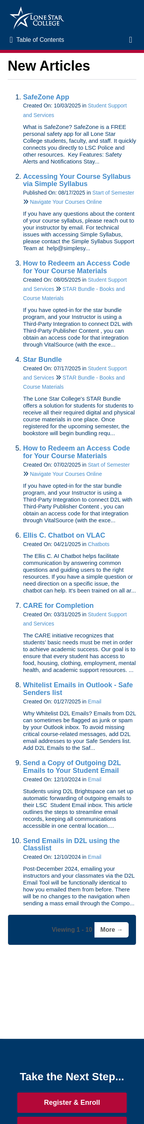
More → (111, 929)
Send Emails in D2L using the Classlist (71, 844)
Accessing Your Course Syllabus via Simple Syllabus (77, 180)
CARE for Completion (58, 605)
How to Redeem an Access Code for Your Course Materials (76, 267)
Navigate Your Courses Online (66, 202)
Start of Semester (113, 193)
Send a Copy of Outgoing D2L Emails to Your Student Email (72, 766)
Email (94, 701)
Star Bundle (42, 359)
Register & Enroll (72, 1102)
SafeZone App (46, 97)
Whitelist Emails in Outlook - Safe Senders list (78, 689)
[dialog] (121, 1101)
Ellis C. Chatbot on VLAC (64, 535)
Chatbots (98, 544)
